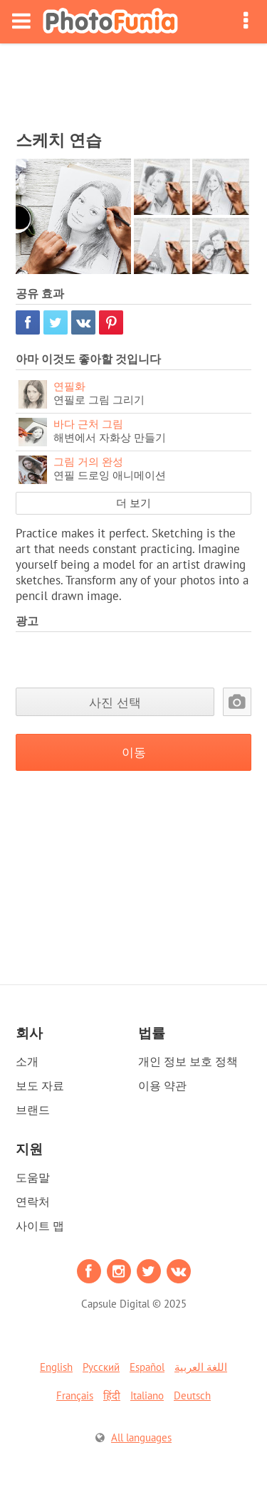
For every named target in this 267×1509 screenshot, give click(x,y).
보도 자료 (40, 1085)
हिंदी (111, 1395)
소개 (27, 1061)
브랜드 (33, 1110)
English (56, 1367)
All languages (141, 1437)
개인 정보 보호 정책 (188, 1061)
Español (147, 1367)
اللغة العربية (200, 1367)
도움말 (33, 1177)
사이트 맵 (40, 1226)
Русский (101, 1367)
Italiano (147, 1395)
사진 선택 (115, 702)
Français (74, 1395)
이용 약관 (162, 1085)
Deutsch (192, 1395)
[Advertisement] (134, 82)
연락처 (33, 1201)
